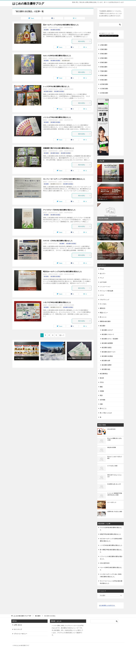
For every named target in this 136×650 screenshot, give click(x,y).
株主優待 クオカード (56, 184)
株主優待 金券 (65, 60)
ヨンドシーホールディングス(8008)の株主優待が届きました (64, 179)
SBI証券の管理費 (103, 218)
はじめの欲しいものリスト (107, 605)
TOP (22, 616)
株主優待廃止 (104, 373)
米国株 (102, 391)
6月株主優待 (103, 67)
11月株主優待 (104, 88)
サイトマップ (18, 629)
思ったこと (103, 317)
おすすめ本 (103, 282)
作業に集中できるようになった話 (114, 475)
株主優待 (46, 29)
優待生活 (102, 308)
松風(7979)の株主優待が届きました (110, 534)
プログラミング (104, 299)
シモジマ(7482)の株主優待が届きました (57, 302)
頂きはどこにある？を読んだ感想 (114, 457)
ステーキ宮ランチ (111, 502)
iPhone (102, 269)
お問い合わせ (18, 625)
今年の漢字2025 (111, 429)
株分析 (102, 378)
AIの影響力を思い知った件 (114, 484)
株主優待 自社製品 (55, 29)
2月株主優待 (71, 358)
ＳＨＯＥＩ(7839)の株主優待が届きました (58, 240)
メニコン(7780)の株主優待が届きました (57, 117)
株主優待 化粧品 (48, 91)
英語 (101, 395)
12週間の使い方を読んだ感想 (114, 511)
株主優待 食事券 (106, 365)
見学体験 (102, 400)
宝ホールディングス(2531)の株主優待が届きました (61, 25)
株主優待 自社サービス (108, 352)
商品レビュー (104, 312)
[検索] (110, 25)
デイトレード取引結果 (106, 291)
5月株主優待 (103, 62)
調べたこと (103, 408)
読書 (101, 404)
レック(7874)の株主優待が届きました (56, 86)
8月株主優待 (103, 75)
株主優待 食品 (106, 369)
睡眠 (101, 386)
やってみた (103, 304)
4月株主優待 (103, 58)
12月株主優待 (19, 358)
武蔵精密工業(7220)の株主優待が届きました (58, 148)
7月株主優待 (103, 71)
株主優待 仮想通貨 (107, 343)
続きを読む (84, 41)
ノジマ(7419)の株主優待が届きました (111, 545)
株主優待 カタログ (107, 330)
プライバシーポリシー (20, 633)
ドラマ (102, 295)
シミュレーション (105, 286)
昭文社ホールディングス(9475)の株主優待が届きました (62, 271)
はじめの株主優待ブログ (28, 3)
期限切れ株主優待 (105, 321)
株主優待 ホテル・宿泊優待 (110, 338)
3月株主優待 (103, 53)
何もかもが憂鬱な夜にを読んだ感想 (114, 439)
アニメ (102, 278)
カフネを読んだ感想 (112, 465)
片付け (102, 382)
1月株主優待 (103, 45)
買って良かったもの (106, 413)
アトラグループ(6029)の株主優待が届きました (59, 210)
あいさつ (102, 273)
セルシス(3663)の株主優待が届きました (57, 55)
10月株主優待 (104, 84)
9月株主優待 (103, 80)
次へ (60, 335)
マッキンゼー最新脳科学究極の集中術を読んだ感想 (114, 494)
